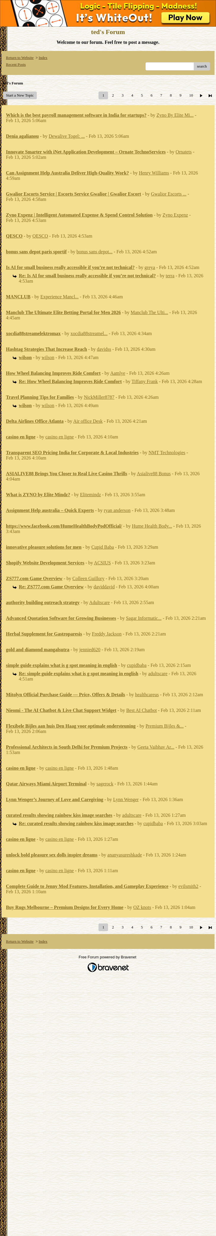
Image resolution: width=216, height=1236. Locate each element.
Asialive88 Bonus (154, 473)
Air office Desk (88, 421)
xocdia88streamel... (89, 333)
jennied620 (89, 649)
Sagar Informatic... (143, 618)
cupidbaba (137, 665)
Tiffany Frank (144, 381)
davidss (104, 349)
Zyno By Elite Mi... (174, 115)
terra (170, 275)
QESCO (40, 235)
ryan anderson (117, 510)
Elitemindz (90, 494)
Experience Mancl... (59, 296)
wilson (48, 357)
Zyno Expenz (175, 214)
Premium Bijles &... (164, 726)
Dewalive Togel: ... (67, 136)
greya (149, 267)
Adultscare (99, 602)
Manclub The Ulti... (149, 312)
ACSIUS (102, 562)
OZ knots (142, 907)
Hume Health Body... (152, 526)
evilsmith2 (188, 886)
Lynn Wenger (126, 799)
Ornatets (184, 151)
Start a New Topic (20, 95)
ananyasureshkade (124, 854)
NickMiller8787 (99, 397)
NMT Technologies (166, 452)
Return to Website (20, 57)
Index (43, 57)
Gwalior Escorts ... (169, 193)
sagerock (104, 783)
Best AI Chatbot (141, 710)
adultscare (157, 673)
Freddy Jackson (107, 633)
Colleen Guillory (88, 578)
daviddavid (104, 586)
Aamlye (117, 373)
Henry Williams (154, 172)
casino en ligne (59, 436)
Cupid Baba (102, 547)
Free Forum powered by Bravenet (108, 957)
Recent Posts (16, 64)
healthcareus (147, 694)
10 (191, 95)
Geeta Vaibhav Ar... (155, 747)
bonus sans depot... (94, 251)
